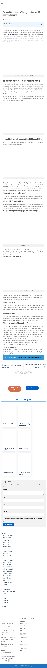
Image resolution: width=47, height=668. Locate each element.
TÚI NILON (5, 600)
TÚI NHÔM (5, 602)
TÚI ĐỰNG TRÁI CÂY (7, 551)
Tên (4, 497)
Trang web (5, 511)
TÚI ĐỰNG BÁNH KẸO (7, 538)
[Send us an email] (9, 660)
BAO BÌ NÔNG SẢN (7, 578)
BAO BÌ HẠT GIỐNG (7, 564)
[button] (40, 24)
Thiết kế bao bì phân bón (8, 424)
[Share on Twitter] (22, 372)
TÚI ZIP (4, 593)
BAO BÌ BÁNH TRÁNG (7, 567)
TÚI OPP (5, 598)
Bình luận (5, 489)
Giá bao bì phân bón (23, 448)
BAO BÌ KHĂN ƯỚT (7, 558)
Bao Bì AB (12, 19)
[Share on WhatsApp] (16, 372)
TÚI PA (4, 549)
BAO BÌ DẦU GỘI (6, 553)
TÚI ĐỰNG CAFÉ (6, 584)
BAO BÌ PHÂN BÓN (7, 544)
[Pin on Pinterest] (27, 372)
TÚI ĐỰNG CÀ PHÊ (7, 540)
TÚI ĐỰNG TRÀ (6, 587)
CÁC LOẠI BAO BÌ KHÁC (8, 569)
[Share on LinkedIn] (30, 372)
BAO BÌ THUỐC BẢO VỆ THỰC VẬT (10, 591)
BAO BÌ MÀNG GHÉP (7, 571)
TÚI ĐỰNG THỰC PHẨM (8, 560)
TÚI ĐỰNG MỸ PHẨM (7, 573)
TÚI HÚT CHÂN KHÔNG (8, 582)
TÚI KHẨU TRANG (7, 547)
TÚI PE (4, 596)
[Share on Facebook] (19, 372)
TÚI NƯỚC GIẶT (6, 589)
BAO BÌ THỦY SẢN (7, 576)
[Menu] (2, 3)
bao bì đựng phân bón (8, 472)
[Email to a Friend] (25, 372)
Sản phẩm (4, 533)
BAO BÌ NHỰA (6, 580)
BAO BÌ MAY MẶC (7, 556)
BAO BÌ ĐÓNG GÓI (7, 562)
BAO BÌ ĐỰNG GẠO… (7, 542)
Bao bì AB (10, 326)
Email (4, 504)
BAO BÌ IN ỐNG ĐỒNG (7, 535)
